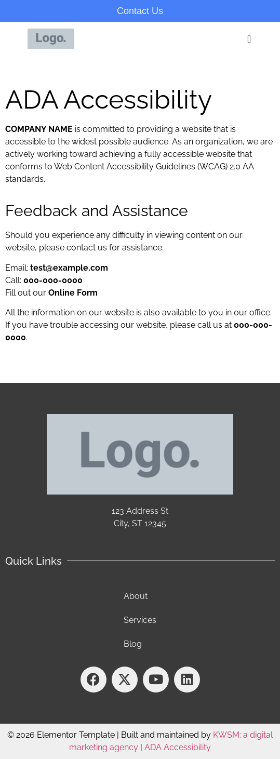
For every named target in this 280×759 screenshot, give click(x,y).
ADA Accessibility (177, 747)
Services (140, 620)
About (136, 596)
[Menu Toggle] (249, 39)
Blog (133, 644)
